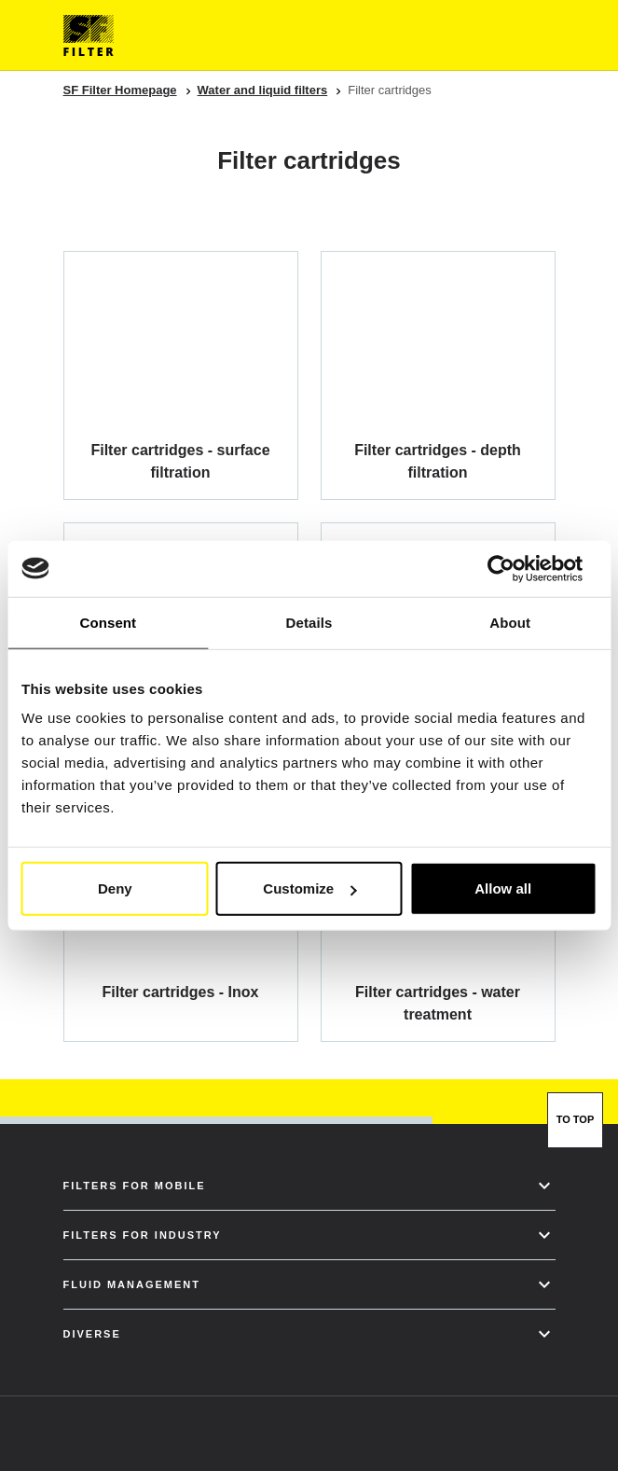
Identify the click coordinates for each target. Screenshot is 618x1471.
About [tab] (509, 622)
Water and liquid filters (263, 90)
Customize (309, 888)
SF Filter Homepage (120, 90)
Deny (115, 888)
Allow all (502, 888)
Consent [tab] (107, 622)
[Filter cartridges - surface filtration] (180, 375)
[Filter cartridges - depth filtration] (438, 375)
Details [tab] (309, 622)
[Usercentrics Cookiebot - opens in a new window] (515, 568)
